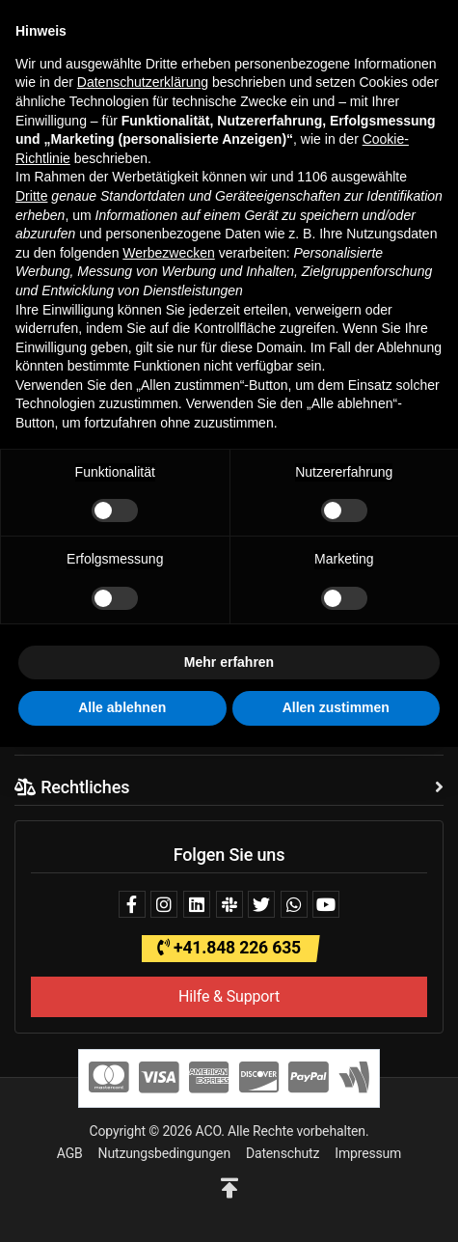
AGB (70, 1153)
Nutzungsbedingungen (164, 1153)
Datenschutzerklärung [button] (142, 82)
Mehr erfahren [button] (229, 662)
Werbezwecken (168, 253)
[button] (229, 1189)
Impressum (368, 1153)
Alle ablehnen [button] (122, 707)
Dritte (31, 196)
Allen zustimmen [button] (336, 707)
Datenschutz (282, 1153)
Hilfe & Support (229, 996)
